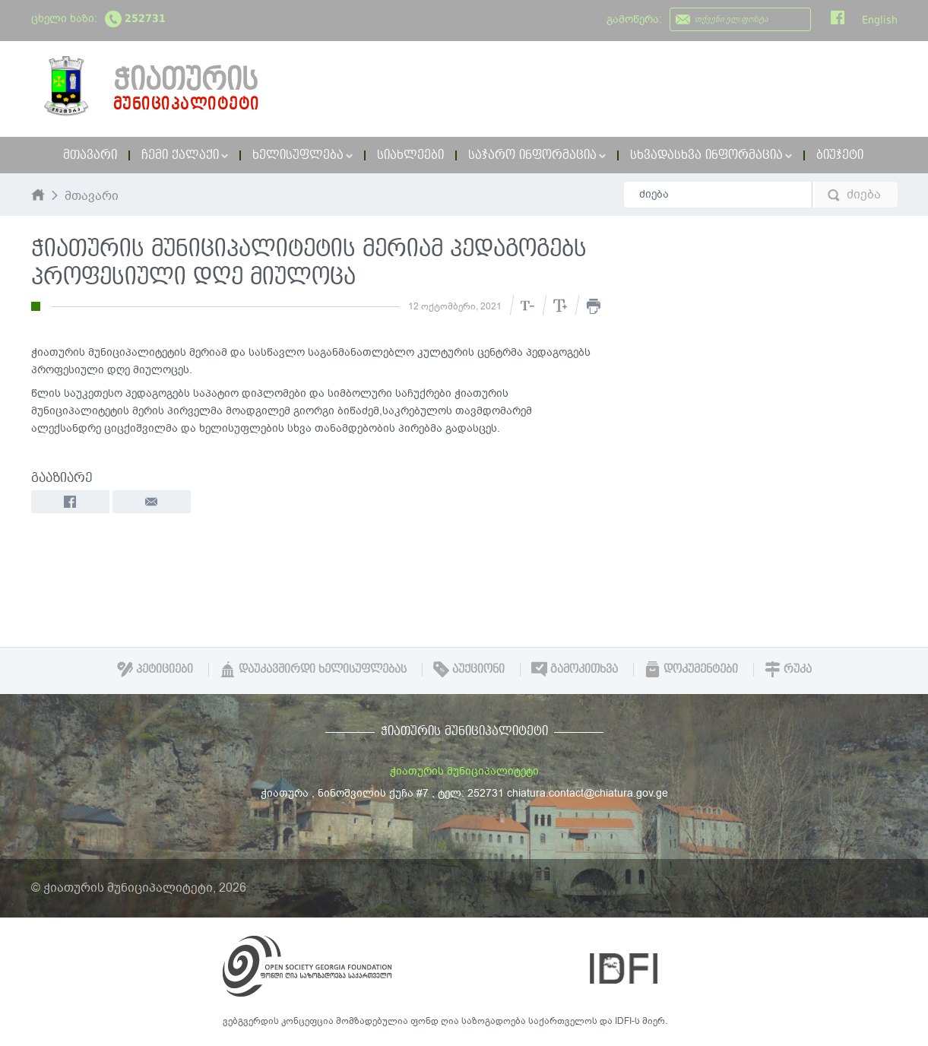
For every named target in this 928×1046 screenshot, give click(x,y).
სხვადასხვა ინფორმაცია (711, 155)
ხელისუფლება (302, 155)
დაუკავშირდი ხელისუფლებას (313, 669)
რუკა (788, 669)
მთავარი (90, 155)
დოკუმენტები (691, 669)
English (880, 20)
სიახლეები (410, 155)
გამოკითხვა (574, 669)
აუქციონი (469, 669)
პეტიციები (155, 669)
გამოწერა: (634, 19)
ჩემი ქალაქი (184, 155)
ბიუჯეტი (839, 155)
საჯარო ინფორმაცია (537, 155)
